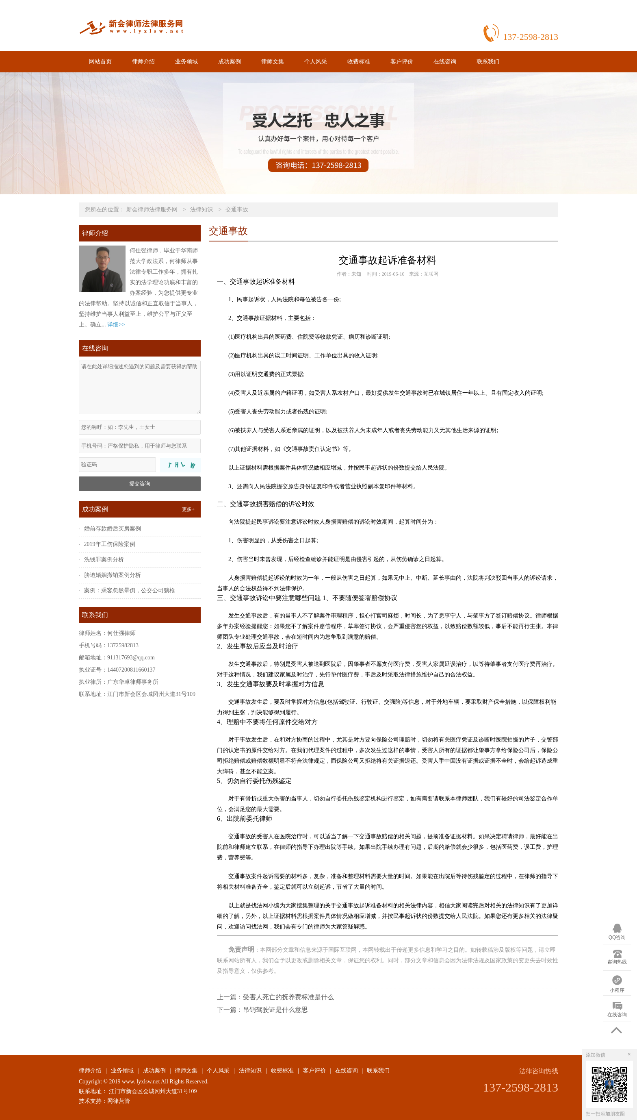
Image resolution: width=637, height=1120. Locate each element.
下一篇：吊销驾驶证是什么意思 (262, 1009)
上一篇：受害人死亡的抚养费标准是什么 (275, 997)
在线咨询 (444, 62)
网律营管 (118, 1101)
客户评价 (401, 62)
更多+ (188, 509)
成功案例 (229, 62)
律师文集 (272, 62)
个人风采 (315, 62)
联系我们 (488, 62)
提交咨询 (139, 484)
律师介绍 (143, 62)
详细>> (116, 325)
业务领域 (186, 62)
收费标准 (358, 62)
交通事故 (236, 210)
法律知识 (201, 210)
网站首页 (100, 62)
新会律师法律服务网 (152, 210)
